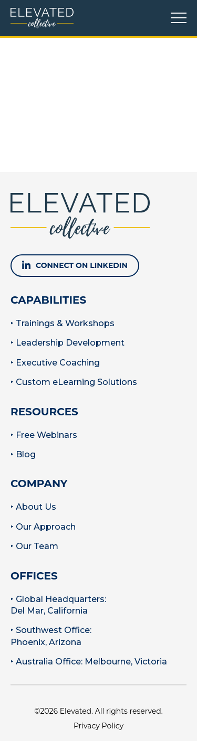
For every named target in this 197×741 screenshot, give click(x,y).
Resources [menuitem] (44, 411)
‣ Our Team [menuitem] (34, 546)
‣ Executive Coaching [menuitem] (55, 363)
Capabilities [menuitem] (48, 300)
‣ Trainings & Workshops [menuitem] (63, 323)
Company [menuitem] (39, 483)
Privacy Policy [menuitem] (98, 726)
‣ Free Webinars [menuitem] (44, 435)
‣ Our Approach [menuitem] (43, 527)
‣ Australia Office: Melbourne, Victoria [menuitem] (89, 662)
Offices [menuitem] (34, 576)
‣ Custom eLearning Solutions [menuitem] (74, 382)
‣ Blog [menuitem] (23, 454)
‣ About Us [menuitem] (33, 507)
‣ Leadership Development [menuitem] (68, 343)
